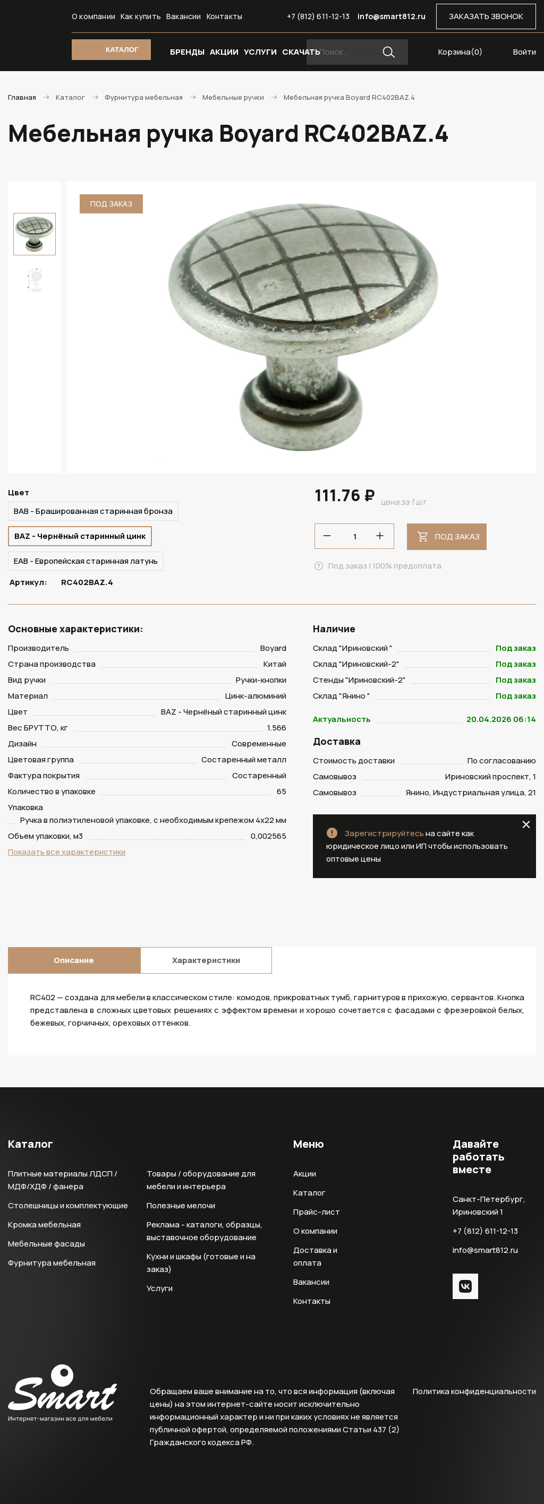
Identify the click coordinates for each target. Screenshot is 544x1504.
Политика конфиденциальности (474, 1391)
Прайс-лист (316, 1211)
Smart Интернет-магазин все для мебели (35, 21)
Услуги (160, 1288)
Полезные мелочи (181, 1205)
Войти (524, 51)
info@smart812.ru (392, 16)
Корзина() (460, 51)
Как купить (141, 16)
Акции (304, 1173)
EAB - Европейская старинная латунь (86, 560)
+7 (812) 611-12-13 (318, 16)
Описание (74, 960)
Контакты (225, 16)
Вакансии (183, 16)
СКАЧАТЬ (301, 51)
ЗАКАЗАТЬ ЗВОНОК (486, 16)
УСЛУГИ (260, 51)
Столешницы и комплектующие (68, 1205)
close (526, 824)
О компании (93, 16)
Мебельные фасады (46, 1243)
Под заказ (457, 536)
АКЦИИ (224, 51)
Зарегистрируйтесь (384, 833)
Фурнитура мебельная (52, 1262)
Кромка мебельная (44, 1224)
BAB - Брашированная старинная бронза (93, 511)
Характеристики (206, 960)
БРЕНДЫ (187, 51)
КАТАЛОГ (122, 50)
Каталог (309, 1192)
